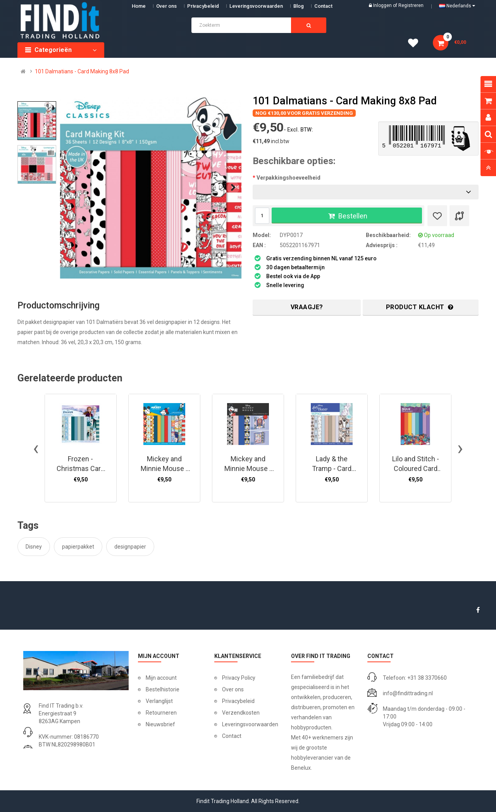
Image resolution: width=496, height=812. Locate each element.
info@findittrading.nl (408, 693)
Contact (231, 736)
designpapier (130, 547)
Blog (298, 6)
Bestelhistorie (162, 689)
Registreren (411, 5)
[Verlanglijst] (437, 215)
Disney (34, 547)
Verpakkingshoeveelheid (288, 178)
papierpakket (78, 547)
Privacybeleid (203, 6)
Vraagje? (307, 307)
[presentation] (68, 188)
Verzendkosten (241, 713)
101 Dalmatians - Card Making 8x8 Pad (82, 71)
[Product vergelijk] (459, 215)
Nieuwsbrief (160, 724)
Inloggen (383, 5)
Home (139, 6)
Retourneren (161, 713)
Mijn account (161, 678)
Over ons (166, 6)
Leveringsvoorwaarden (256, 6)
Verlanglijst (159, 701)
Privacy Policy (238, 678)
